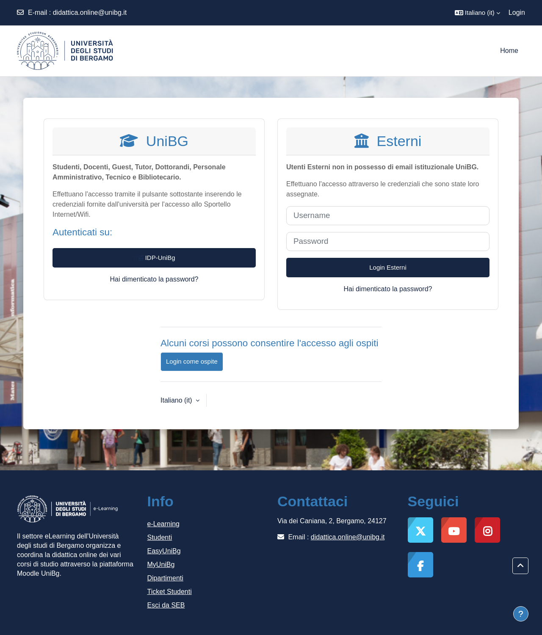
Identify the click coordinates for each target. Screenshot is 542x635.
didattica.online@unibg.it (90, 12)
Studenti (159, 537)
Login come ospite (192, 361)
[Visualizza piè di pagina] (520, 613)
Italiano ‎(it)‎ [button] (177, 400)
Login (517, 12)
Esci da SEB (166, 605)
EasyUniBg (164, 551)
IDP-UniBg (154, 258)
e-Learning (163, 523)
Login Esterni (387, 267)
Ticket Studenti (169, 591)
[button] (477, 12)
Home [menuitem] (509, 50)
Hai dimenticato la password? (154, 279)
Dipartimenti (165, 578)
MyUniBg (161, 564)
